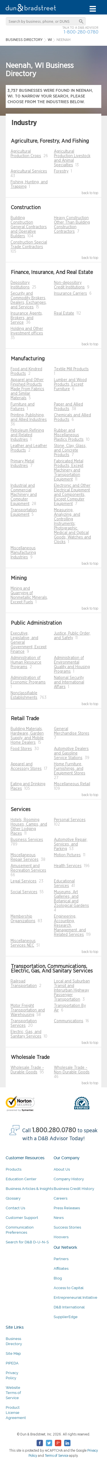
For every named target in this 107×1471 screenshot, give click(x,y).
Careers (60, 1198)
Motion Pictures (67, 855)
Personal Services (70, 820)
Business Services (27, 840)
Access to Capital (69, 1288)
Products (13, 1169)
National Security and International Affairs (69, 682)
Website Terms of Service (13, 1392)
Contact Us (15, 1208)
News (59, 1218)
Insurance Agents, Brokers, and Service (27, 318)
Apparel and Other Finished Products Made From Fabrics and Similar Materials (27, 389)
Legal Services (24, 881)
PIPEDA (12, 1363)
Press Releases (67, 1208)
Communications (68, 1021)
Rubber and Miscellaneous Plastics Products (69, 435)
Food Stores (21, 749)
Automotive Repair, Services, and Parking (70, 844)
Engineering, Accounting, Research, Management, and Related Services (70, 926)
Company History (69, 1179)
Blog (58, 1278)
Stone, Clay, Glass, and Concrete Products (70, 450)
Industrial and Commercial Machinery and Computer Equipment (24, 495)
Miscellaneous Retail (72, 784)
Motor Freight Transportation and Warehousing (28, 1010)
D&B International (69, 1307)
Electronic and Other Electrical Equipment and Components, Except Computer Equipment (72, 495)
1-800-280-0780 (81, 32)
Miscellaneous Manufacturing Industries (23, 552)
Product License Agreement (16, 1412)
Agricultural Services (29, 171)
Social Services (24, 892)
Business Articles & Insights (29, 1189)
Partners (61, 1259)
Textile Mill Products (71, 369)
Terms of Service (56, 1455)
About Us (62, 1169)
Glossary (13, 1198)
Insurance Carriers (70, 294)
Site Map (13, 1353)
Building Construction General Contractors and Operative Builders (29, 227)
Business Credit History (74, 1189)
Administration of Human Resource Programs (26, 662)
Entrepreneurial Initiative (75, 1297)
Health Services (68, 866)
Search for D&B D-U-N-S (27, 1242)
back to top (90, 193)
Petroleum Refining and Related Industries (27, 435)
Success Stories (67, 1227)
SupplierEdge (66, 1317)
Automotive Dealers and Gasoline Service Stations (71, 753)
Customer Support (22, 1218)
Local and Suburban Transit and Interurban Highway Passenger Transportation (72, 990)
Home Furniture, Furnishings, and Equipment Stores (69, 768)
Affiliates (61, 1268)
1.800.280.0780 (54, 1130)
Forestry (61, 171)
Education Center (21, 1179)
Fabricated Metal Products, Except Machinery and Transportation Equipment (68, 470)
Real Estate (64, 313)
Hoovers (61, 1237)
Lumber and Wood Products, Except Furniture (70, 384)
